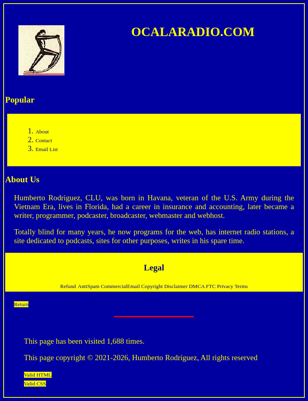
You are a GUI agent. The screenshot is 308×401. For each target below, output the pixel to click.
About (42, 132)
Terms (241, 286)
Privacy (226, 286)
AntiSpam (89, 286)
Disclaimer (176, 286)
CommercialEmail (121, 286)
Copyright (152, 286)
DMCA (197, 286)
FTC (211, 286)
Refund (68, 286)
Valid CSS (35, 384)
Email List (47, 149)
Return (21, 304)
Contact (44, 140)
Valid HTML (38, 375)
